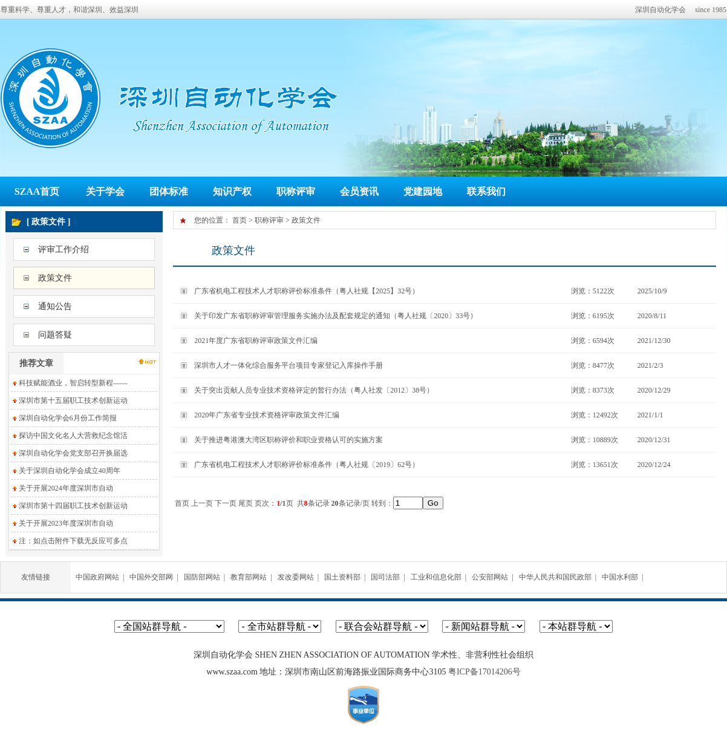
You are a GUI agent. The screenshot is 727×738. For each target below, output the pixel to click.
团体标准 (168, 191)
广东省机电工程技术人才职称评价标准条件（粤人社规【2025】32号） (306, 291)
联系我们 (486, 191)
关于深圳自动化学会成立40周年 (69, 470)
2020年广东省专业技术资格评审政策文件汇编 (266, 415)
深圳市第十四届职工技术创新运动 (73, 505)
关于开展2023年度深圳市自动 (66, 523)
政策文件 (55, 277)
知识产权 (232, 191)
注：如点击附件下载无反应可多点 (73, 541)
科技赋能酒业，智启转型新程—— (73, 383)
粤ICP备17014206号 (484, 671)
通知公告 (55, 306)
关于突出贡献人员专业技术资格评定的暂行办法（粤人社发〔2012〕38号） (314, 390)
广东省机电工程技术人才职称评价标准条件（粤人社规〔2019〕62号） (306, 464)
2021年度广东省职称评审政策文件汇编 (256, 340)
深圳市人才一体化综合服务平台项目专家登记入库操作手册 (288, 365)
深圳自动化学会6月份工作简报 (68, 418)
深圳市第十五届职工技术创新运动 (73, 400)
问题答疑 (55, 334)
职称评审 (295, 191)
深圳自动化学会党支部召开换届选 (73, 453)
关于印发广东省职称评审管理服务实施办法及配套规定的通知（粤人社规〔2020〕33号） (335, 316)
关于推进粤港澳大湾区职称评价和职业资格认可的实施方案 (288, 440)
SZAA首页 (37, 191)
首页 (239, 220)
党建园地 (422, 191)
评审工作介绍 (63, 249)
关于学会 (105, 191)
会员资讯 (359, 191)
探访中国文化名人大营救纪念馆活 (73, 435)
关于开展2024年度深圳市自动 (66, 488)
